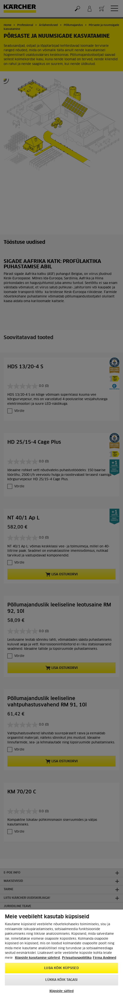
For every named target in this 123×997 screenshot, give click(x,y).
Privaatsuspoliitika (77, 958)
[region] (61, 953)
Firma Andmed (104, 958)
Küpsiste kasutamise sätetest (37, 958)
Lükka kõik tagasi (61, 980)
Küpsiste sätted (61, 991)
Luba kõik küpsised (61, 968)
